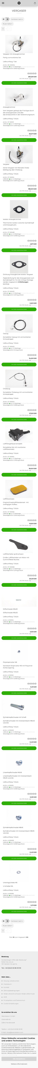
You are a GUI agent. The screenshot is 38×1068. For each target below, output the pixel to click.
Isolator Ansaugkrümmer (12, 219)
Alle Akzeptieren (19, 1059)
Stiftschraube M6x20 (10, 609)
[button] (4, 19)
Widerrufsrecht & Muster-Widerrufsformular (19, 994)
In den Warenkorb (19, 83)
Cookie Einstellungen (11, 1003)
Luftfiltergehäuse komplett (12, 444)
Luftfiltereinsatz (8, 499)
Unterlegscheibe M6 (10, 882)
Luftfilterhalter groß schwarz (13, 554)
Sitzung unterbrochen (11, 981)
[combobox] (17, 19)
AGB (5, 997)
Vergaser (6, 164)
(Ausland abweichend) (28, 66)
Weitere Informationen (19, 1064)
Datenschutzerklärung (9, 1055)
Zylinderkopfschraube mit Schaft (14, 717)
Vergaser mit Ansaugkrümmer (14, 54)
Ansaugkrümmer (9, 107)
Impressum (8, 984)
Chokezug (6, 389)
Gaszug (5, 333)
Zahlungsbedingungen (12, 990)
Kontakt (6, 987)
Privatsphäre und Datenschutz (14, 1000)
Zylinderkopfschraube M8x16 (13, 827)
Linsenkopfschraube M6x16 (12, 772)
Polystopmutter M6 (10, 662)
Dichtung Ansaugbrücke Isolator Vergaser (18, 274)
